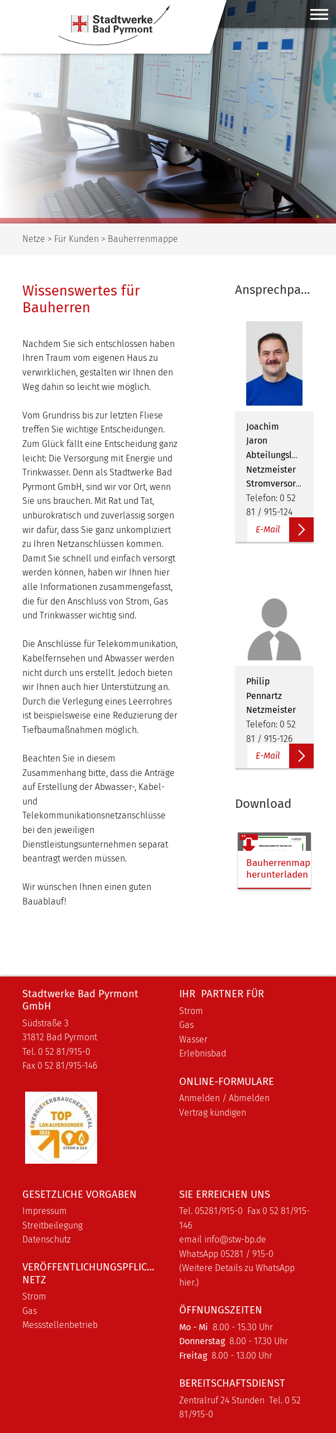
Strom (191, 1011)
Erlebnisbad (202, 1053)
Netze (33, 239)
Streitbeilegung (52, 1225)
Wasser (193, 1039)
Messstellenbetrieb (60, 1325)
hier (186, 1282)
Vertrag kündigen (212, 1112)
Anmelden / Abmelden (224, 1098)
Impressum (44, 1211)
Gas (186, 1025)
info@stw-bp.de (235, 1239)
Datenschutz (46, 1239)
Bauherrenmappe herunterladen (266, 869)
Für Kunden (76, 239)
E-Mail (268, 529)
